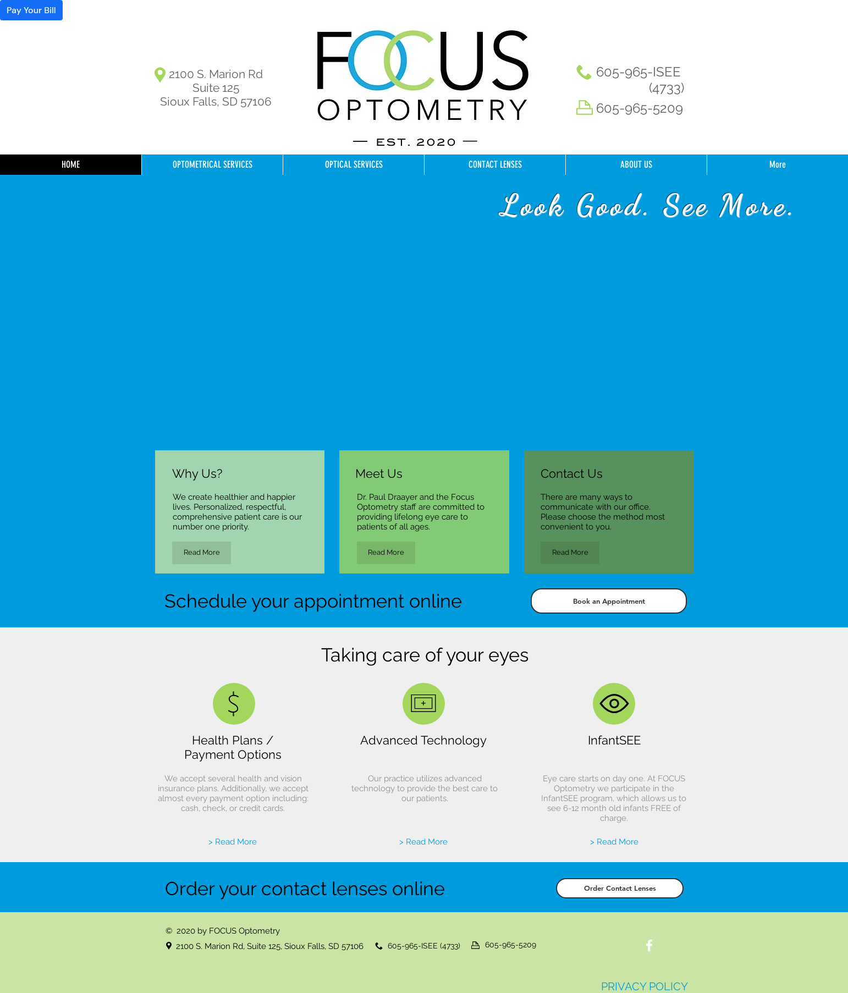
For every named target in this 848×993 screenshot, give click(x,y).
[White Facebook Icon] (649, 945)
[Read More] (201, 553)
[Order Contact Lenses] (620, 888)
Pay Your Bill (31, 10)
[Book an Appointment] (609, 601)
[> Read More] (233, 842)
